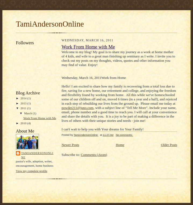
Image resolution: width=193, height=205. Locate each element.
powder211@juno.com (78, 108)
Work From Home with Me (39, 118)
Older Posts (169, 145)
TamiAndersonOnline (50, 24)
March (28, 113)
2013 (23, 103)
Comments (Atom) (94, 155)
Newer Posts (70, 145)
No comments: (124, 134)
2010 (23, 123)
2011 (23, 108)
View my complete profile (31, 171)
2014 (23, 98)
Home (120, 145)
